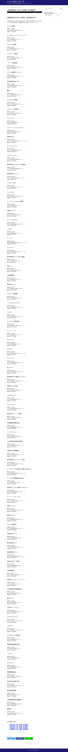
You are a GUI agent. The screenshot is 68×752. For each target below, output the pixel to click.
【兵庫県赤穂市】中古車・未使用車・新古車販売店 (18, 728)
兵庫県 (41, 12)
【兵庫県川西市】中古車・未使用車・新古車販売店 (18, 725)
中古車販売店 (37, 12)
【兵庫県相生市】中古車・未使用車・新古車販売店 (18, 729)
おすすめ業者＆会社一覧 (15, 1)
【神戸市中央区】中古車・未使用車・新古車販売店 (18, 724)
